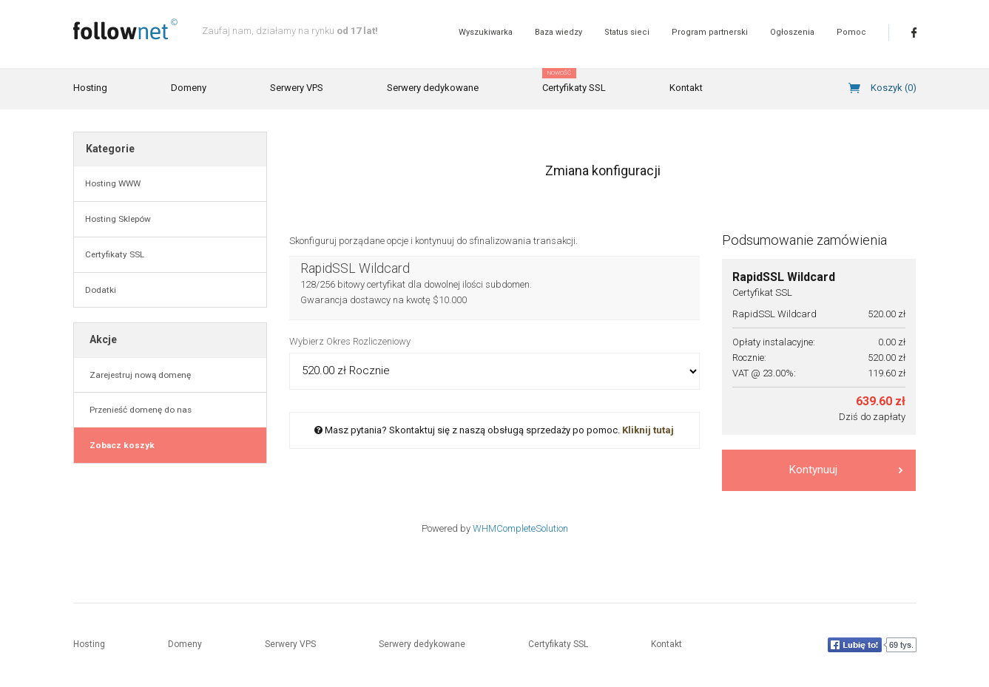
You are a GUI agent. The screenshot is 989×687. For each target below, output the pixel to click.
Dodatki (100, 290)
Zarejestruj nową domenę (138, 375)
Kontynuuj (845, 469)
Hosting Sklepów (118, 219)
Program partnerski (710, 32)
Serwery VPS (296, 87)
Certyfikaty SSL (574, 81)
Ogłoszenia (792, 32)
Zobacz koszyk (120, 445)
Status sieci (626, 32)
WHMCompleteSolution (520, 528)
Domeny (188, 87)
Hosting (90, 87)
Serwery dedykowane (433, 87)
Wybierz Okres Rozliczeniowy (350, 341)
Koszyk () (894, 87)
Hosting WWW (113, 183)
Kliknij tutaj (648, 430)
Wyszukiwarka (486, 32)
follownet (125, 29)
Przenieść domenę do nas (138, 410)
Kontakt (686, 87)
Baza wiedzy (558, 32)
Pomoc (851, 32)
